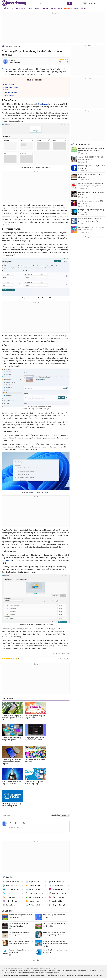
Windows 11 (6, 69)
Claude (30, 8)
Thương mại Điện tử (34, 905)
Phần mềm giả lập (56, 882)
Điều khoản (11, 968)
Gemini (45, 8)
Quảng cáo (42, 968)
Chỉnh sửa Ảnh (9, 905)
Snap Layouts (43, 104)
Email (6, 893)
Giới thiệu (4, 968)
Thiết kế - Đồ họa (33, 886)
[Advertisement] (53, 28)
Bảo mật (17, 968)
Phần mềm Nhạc (10, 886)
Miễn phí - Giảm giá (57, 905)
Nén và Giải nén (33, 889)
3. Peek (6, 90)
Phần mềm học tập (57, 897)
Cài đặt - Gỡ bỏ (55, 901)
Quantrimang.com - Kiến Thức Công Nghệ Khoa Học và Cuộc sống (14, 3)
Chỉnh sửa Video (56, 889)
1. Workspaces (8, 95)
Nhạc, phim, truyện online (59, 893)
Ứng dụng (17, 46)
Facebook (49, 968)
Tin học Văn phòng (11, 889)
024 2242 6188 (19, 972)
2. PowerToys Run (10, 92)
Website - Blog (32, 901)
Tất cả (6, 8)
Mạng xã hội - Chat (11, 882)
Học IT (76, 8)
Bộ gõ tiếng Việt (32, 882)
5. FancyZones (8, 84)
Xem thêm (35, 960)
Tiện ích (83, 8)
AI (12, 8)
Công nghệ (68, 8)
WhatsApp (5, 560)
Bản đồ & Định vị (56, 886)
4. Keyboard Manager (11, 87)
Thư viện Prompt (56, 8)
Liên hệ (36, 968)
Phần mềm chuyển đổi (35, 893)
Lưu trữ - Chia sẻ (10, 897)
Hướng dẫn (24, 968)
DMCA (54, 968)
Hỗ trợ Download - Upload (36, 897)
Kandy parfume (14, 62)
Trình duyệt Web (10, 901)
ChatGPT (38, 8)
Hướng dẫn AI (20, 8)
